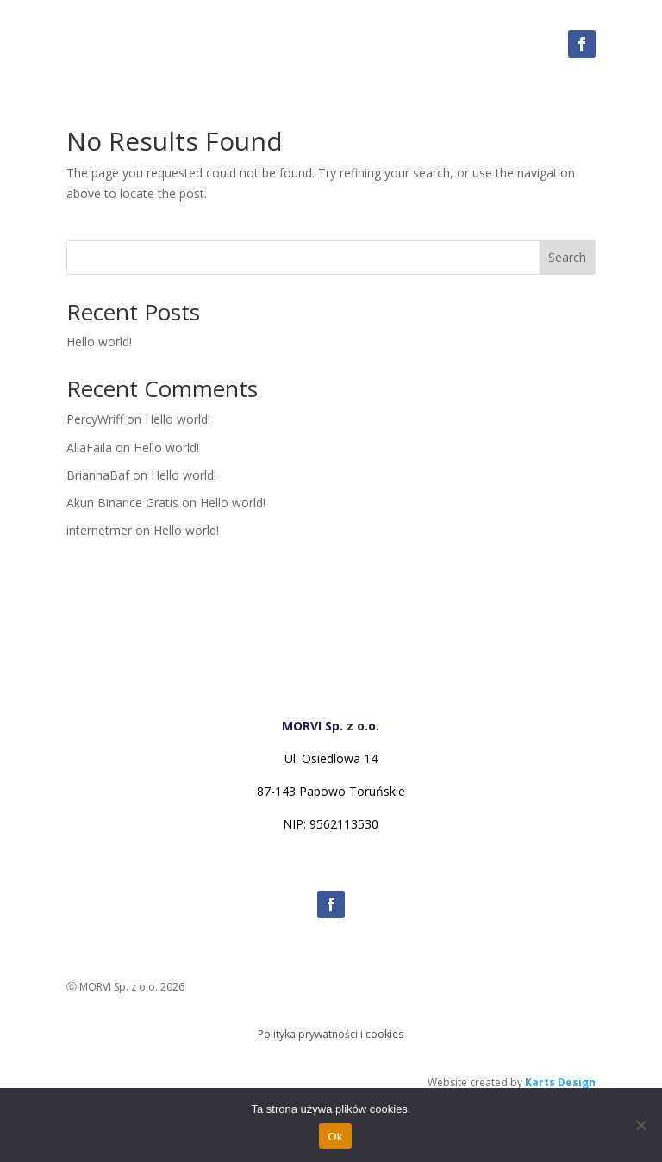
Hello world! (99, 341)
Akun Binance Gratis (122, 502)
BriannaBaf (97, 475)
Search (567, 257)
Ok (335, 1136)
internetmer (99, 530)
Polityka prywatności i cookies (330, 1034)
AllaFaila (89, 447)
